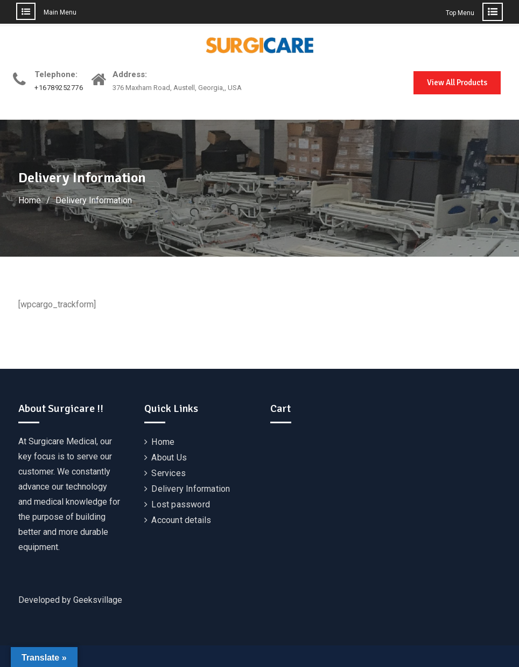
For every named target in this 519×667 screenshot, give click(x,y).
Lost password (180, 504)
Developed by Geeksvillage (70, 600)
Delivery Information (190, 489)
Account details (181, 520)
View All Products (457, 82)
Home (162, 442)
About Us (169, 457)
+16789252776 (58, 88)
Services (168, 473)
